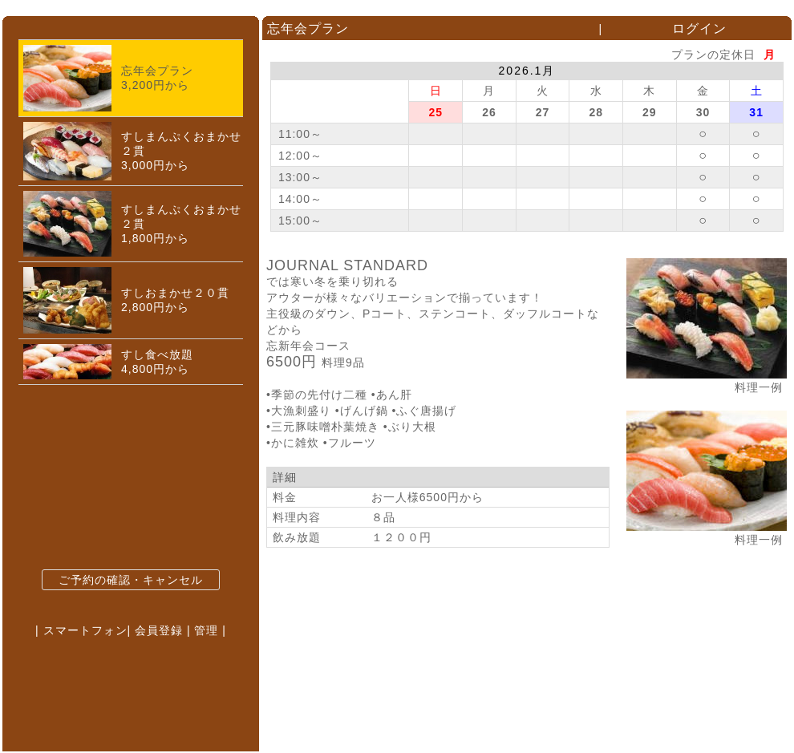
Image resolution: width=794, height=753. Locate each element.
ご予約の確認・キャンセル (131, 579)
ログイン (699, 28)
